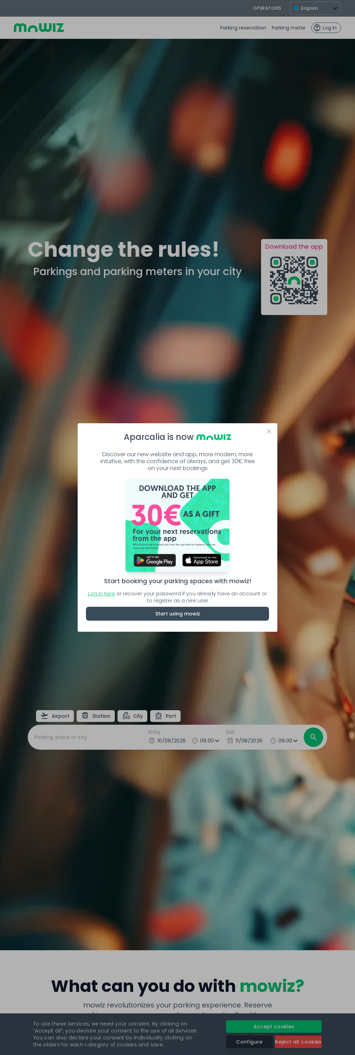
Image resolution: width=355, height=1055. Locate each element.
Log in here (101, 593)
